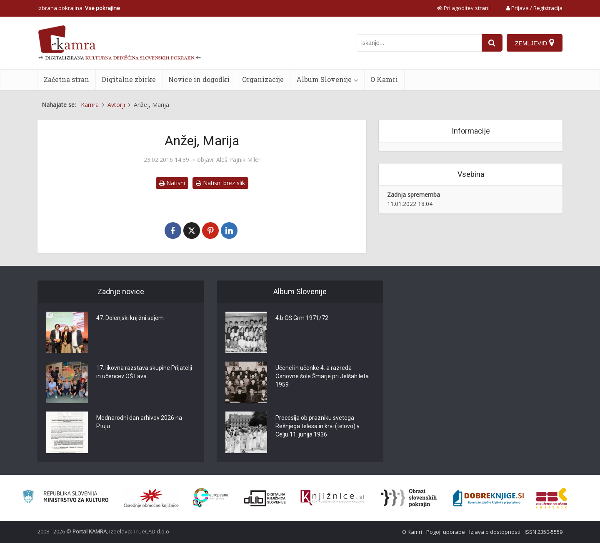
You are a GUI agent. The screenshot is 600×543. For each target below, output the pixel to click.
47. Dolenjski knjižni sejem (130, 318)
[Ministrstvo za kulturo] (65, 498)
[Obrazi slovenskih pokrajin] (409, 498)
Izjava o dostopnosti (494, 532)
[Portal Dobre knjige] (488, 498)
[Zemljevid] (534, 43)
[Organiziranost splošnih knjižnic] (151, 498)
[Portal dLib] (265, 498)
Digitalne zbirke (129, 79)
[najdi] (492, 43)
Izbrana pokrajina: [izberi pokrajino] (79, 8)
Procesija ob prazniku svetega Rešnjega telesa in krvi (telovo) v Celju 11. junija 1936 (317, 426)
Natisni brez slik (220, 183)
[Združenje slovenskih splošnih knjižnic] (332, 498)
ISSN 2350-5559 (543, 532)
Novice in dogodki (199, 79)
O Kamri (384, 79)
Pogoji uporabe (445, 532)
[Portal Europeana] (210, 497)
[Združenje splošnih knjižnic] (551, 498)
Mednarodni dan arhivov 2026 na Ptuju (139, 421)
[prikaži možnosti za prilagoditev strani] (463, 8)
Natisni (172, 183)
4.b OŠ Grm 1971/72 (301, 318)
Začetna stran (66, 79)
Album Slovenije (324, 79)
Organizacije (263, 79)
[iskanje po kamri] (419, 43)
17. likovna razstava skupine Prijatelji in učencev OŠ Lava (144, 371)
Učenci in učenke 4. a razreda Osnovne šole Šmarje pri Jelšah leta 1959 (322, 376)
